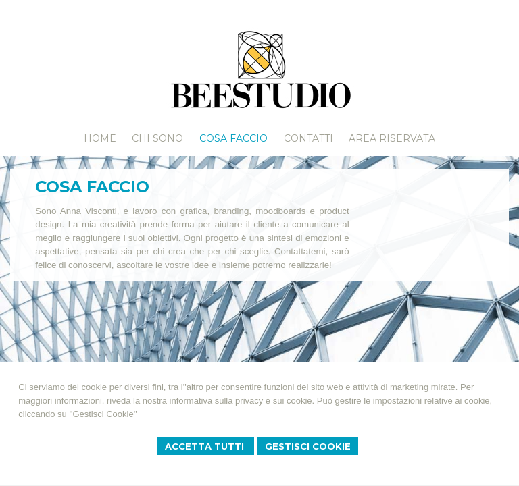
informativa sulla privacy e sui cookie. (242, 401)
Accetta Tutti (206, 446)
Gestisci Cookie (308, 446)
